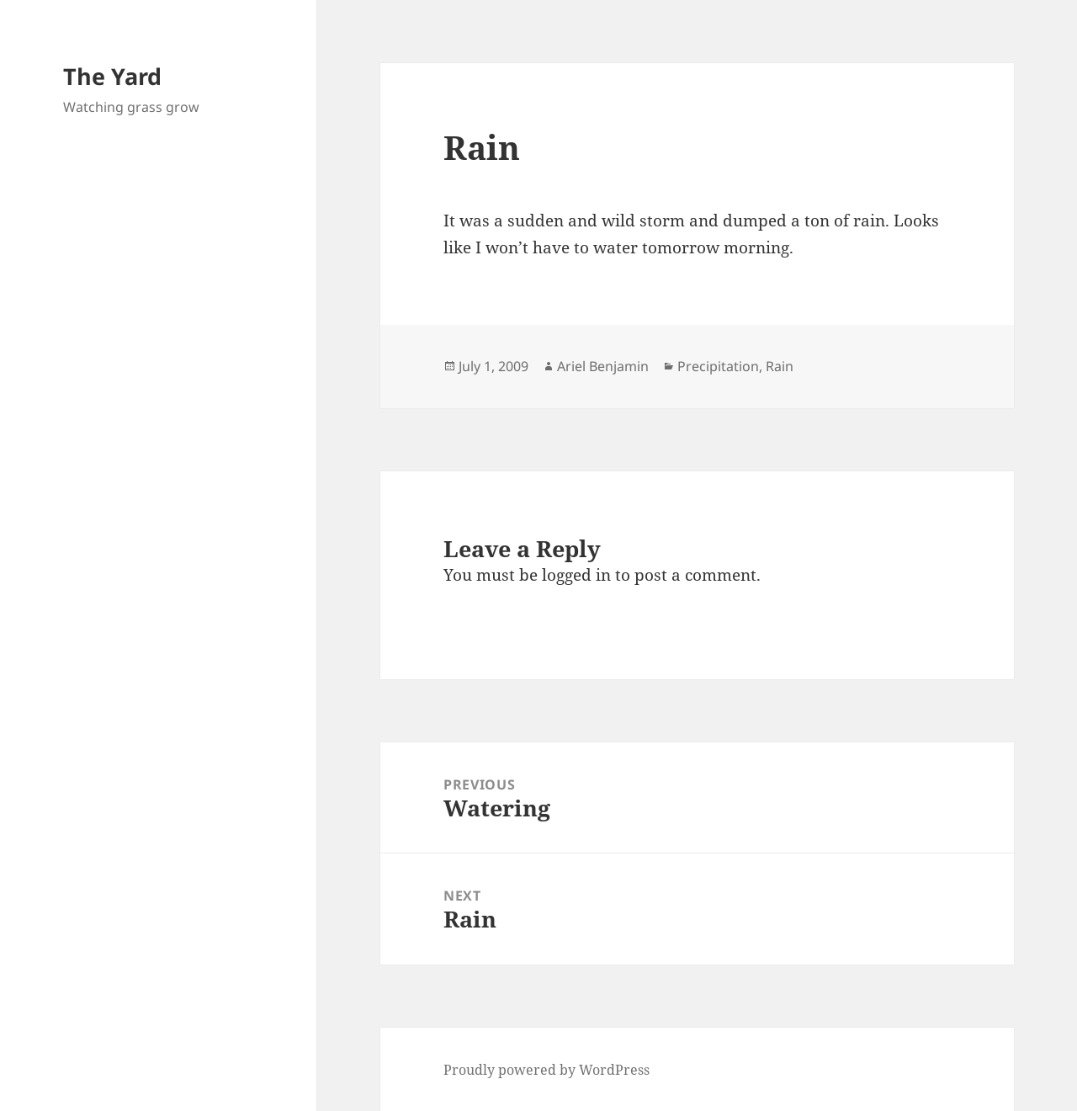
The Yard (112, 76)
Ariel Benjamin (603, 366)
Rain (779, 366)
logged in (576, 575)
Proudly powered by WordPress (546, 1069)
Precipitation (718, 366)
